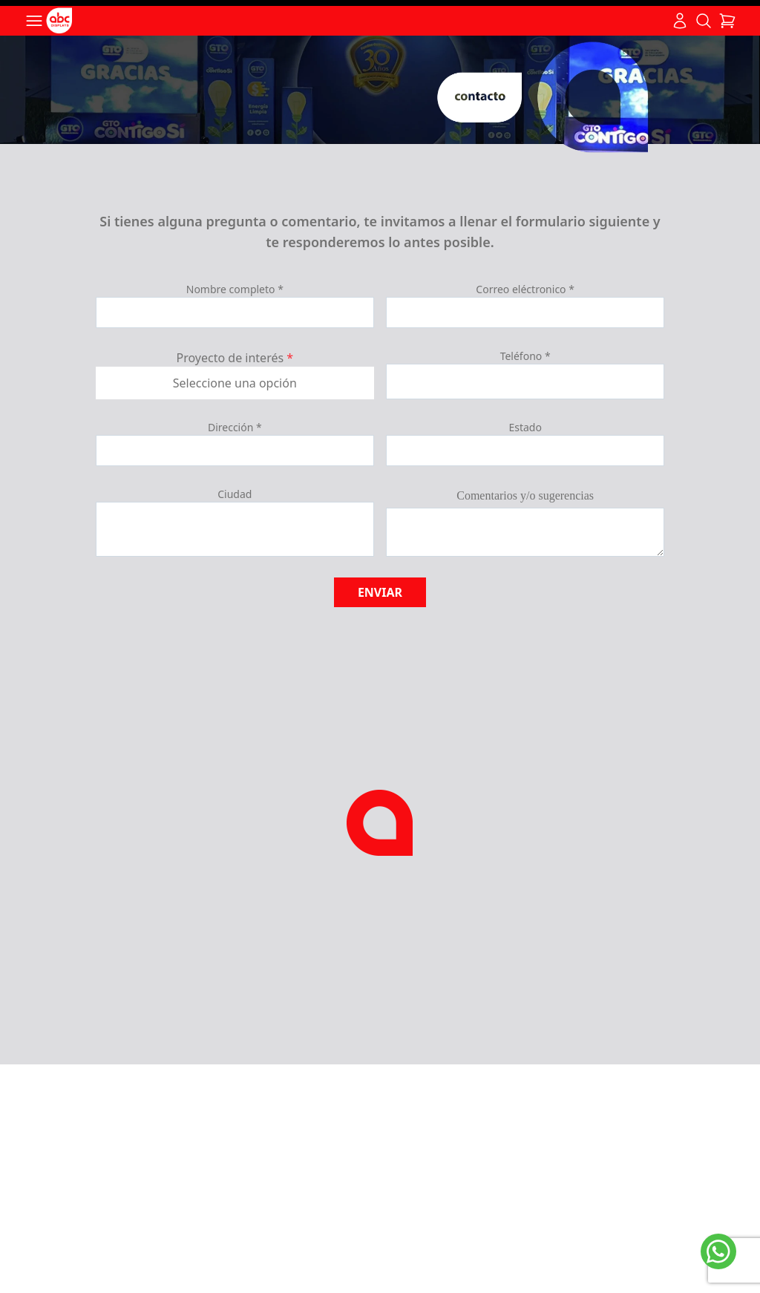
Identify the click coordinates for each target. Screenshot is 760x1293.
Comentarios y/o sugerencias (525, 495)
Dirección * (235, 427)
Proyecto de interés (235, 358)
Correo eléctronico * (525, 289)
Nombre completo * (235, 289)
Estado (524, 427)
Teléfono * (525, 356)
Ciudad (234, 494)
